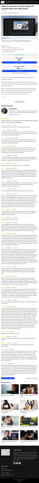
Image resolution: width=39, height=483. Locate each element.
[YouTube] (14, 463)
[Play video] (19, 26)
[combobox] (20, 2)
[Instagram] (20, 463)
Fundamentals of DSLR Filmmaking (28, 426)
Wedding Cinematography (7, 426)
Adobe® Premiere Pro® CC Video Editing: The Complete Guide (16, 41)
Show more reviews (8, 378)
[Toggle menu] (37, 2)
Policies (19, 481)
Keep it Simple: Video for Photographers (7, 411)
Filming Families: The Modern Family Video (28, 395)
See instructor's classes (14, 114)
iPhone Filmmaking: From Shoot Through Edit (27, 411)
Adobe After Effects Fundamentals (9, 441)
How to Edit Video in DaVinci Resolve (28, 441)
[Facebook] (17, 463)
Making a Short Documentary (8, 395)
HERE (19, 77)
